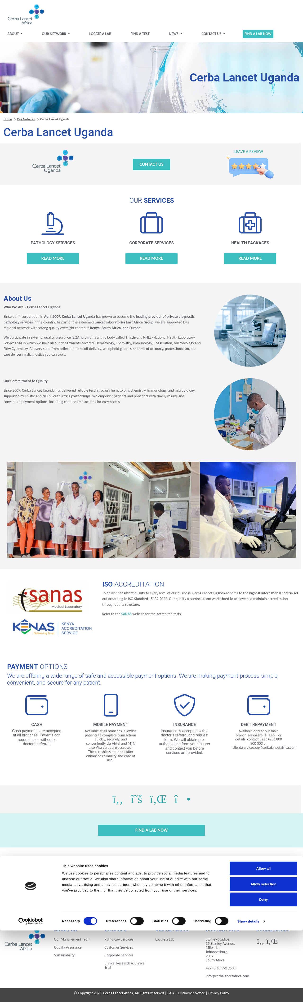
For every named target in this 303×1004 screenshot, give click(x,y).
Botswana (42, 892)
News (173, 35)
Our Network (57, 35)
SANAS (126, 616)
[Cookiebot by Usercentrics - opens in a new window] (30, 994)
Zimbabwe (261, 905)
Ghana (188, 892)
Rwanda (115, 905)
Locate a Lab (102, 35)
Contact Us (210, 35)
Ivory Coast (225, 892)
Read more (52, 260)
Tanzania (151, 905)
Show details (248, 995)
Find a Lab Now (255, 35)
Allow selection (263, 957)
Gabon (151, 892)
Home (8, 121)
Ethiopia (115, 892)
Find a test (140, 35)
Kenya (261, 892)
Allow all (263, 942)
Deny (263, 973)
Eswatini (78, 892)
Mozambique (42, 905)
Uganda (188, 905)
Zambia (224, 905)
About (17, 35)
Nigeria (78, 905)
